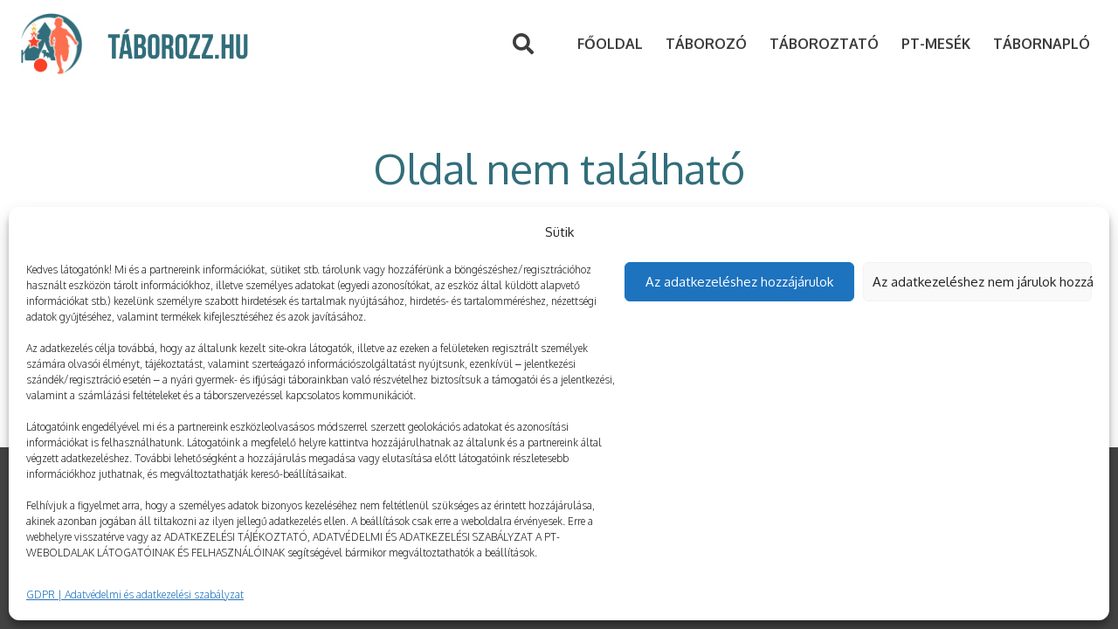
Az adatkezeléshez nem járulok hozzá (983, 281)
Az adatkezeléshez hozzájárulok (739, 281)
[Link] (51, 43)
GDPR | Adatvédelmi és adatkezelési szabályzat (135, 594)
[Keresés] (523, 44)
